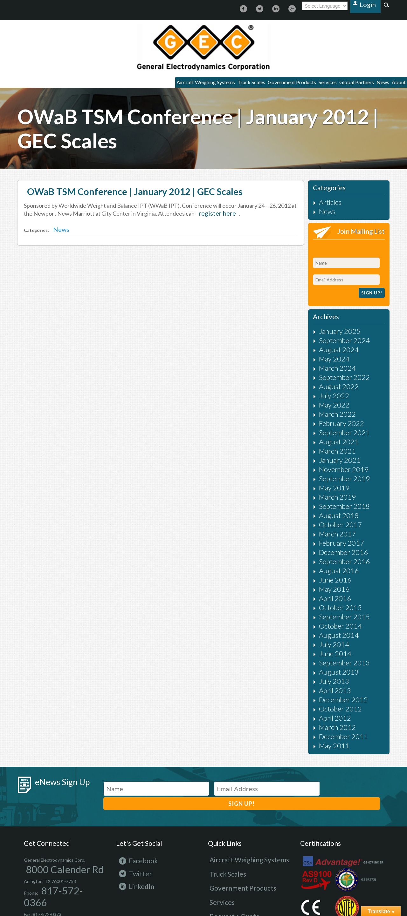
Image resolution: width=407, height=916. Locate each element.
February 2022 (332, 400)
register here (212, 215)
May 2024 (327, 342)
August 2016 (330, 532)
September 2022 (333, 358)
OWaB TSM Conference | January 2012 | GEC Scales (131, 194)
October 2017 (331, 491)
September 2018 (333, 474)
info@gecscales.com (56, 854)
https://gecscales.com (203, 47)
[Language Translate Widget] (331, 6)
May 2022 (327, 383)
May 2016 (327, 548)
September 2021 (333, 408)
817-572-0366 (53, 825)
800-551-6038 (58, 844)
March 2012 (329, 672)
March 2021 (329, 425)
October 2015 (331, 565)
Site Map (112, 870)
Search (386, 4)
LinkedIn (130, 824)
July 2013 (327, 631)
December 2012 (333, 647)
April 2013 (328, 639)
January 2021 (331, 433)
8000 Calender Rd (41, 806)
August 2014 (330, 590)
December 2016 (333, 515)
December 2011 (333, 681)
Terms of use (168, 870)
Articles (325, 205)
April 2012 (328, 664)
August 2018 (330, 482)
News (374, 83)
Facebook (131, 799)
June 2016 (328, 540)
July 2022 (327, 375)
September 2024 (333, 325)
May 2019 (327, 458)
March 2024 (329, 350)
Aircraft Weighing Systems (156, 83)
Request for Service (227, 850)
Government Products (260, 83)
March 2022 (329, 391)
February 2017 (332, 507)
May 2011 (327, 689)
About (396, 83)
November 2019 (333, 441)
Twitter (129, 811)
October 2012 (331, 656)
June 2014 (328, 606)
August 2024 (330, 334)
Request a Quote (225, 839)
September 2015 (333, 573)
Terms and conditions (205, 870)
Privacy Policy (137, 870)
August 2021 (330, 416)
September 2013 (333, 614)
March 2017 (329, 499)
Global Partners (341, 83)
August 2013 (330, 623)
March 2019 (329, 466)
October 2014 (331, 581)
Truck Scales (210, 83)
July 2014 (327, 598)
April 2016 (328, 557)
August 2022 (330, 367)
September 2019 (333, 449)
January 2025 (331, 317)
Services (304, 83)
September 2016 (333, 524)
